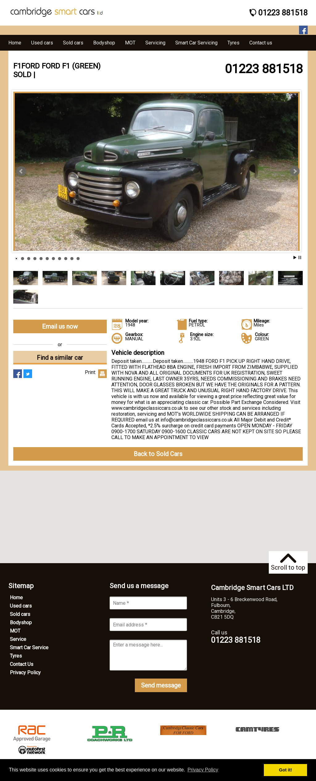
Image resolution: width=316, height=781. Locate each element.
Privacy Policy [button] (202, 769)
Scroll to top (288, 562)
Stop (299, 257)
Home (16, 597)
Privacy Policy (25, 672)
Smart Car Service (29, 647)
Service (18, 639)
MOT (15, 631)
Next (295, 171)
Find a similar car (60, 357)
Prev (21, 171)
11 (78, 258)
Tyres (16, 656)
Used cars (21, 606)
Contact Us (21, 664)
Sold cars (20, 614)
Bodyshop (21, 622)
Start (295, 257)
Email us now (60, 326)
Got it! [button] (285, 769)
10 (71, 258)
